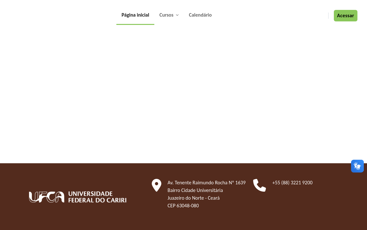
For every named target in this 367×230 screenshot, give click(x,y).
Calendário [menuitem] (200, 15)
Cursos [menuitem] (167, 15)
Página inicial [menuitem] (135, 15)
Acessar (345, 15)
